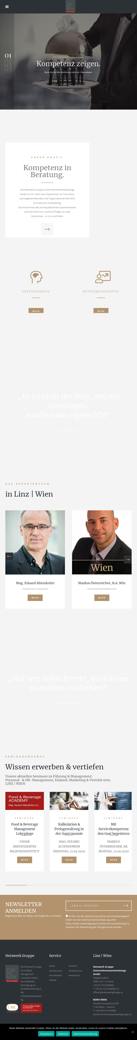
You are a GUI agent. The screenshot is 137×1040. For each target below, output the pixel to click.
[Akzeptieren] (132, 1032)
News (52, 966)
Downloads (55, 971)
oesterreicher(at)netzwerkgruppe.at (112, 1014)
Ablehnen (63, 1033)
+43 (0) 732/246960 (103, 985)
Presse (52, 980)
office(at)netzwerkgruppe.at (108, 992)
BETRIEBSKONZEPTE (101, 341)
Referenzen (55, 975)
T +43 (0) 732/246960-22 (106, 988)
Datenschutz (75, 971)
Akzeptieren (46, 1033)
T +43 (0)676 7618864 (104, 1010)
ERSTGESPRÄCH (36, 341)
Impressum (74, 975)
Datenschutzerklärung (85, 1033)
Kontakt (72, 966)
